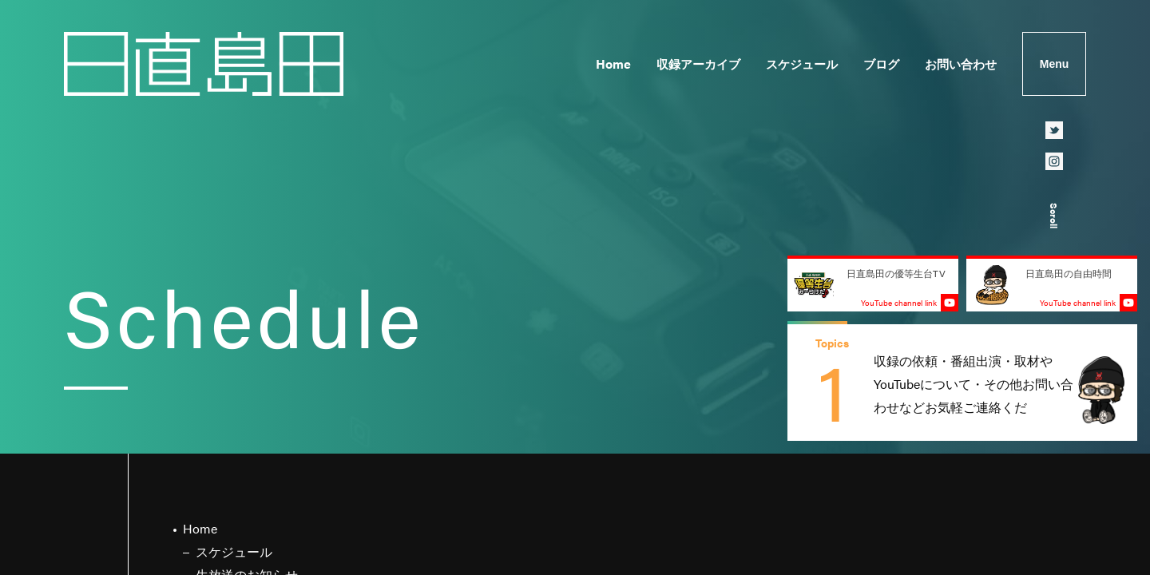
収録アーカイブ (698, 63)
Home (613, 63)
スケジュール (802, 63)
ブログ (881, 63)
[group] (962, 382)
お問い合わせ (961, 63)
